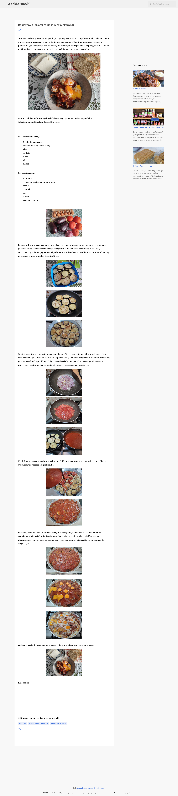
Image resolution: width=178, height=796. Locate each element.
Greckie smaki (18, 4)
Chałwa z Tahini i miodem (142, 166)
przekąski (44, 723)
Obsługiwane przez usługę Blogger (89, 788)
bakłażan (22, 723)
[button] (19, 30)
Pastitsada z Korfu (139, 89)
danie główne (34, 723)
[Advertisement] (64, 765)
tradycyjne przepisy (58, 723)
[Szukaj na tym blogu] (164, 4)
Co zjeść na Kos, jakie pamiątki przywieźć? (148, 127)
